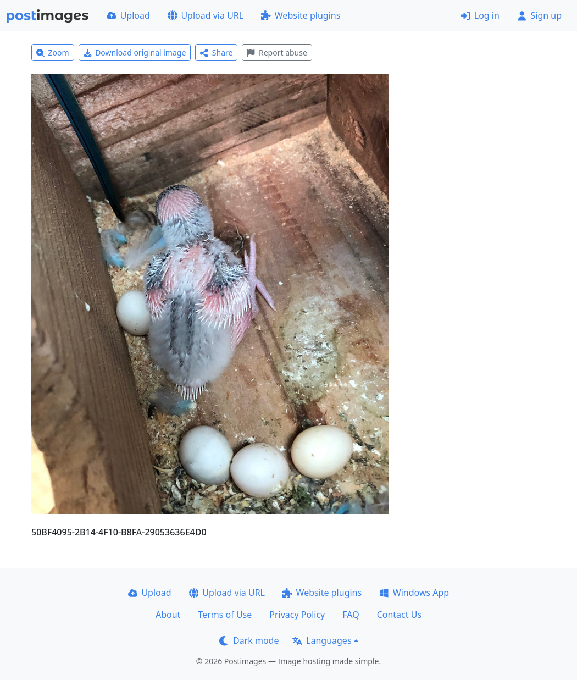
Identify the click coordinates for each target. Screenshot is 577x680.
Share (216, 52)
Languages (321, 640)
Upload (128, 15)
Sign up (539, 15)
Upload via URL (205, 15)
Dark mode (249, 640)
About (168, 615)
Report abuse (277, 52)
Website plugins (300, 15)
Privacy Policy (297, 615)
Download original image (135, 52)
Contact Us (399, 615)
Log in (480, 15)
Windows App (414, 593)
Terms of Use (225, 615)
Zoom (52, 52)
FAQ (350, 615)
